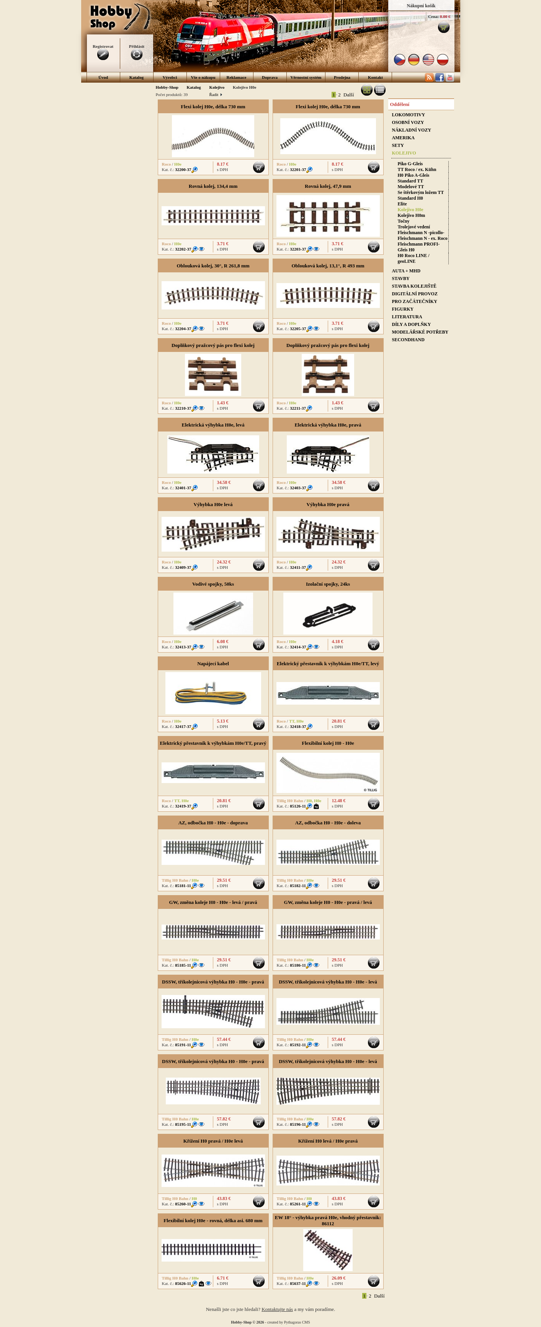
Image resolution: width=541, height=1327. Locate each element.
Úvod (103, 77)
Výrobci (170, 77)
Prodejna (342, 77)
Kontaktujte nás (277, 1309)
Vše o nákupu (203, 77)
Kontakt (375, 77)
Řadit (215, 94)
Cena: (433, 16)
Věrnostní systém (306, 77)
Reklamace (237, 77)
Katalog (136, 77)
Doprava (270, 77)
